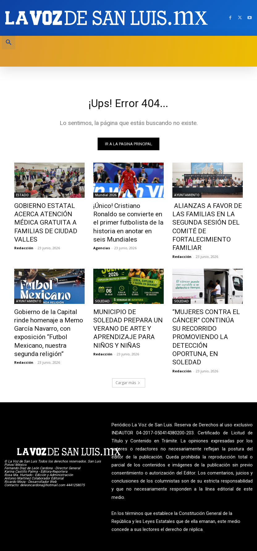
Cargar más (128, 335)
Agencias (101, 234)
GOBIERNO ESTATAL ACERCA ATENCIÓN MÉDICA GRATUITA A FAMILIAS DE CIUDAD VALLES (49, 216)
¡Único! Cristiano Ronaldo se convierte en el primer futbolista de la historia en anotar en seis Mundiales (125, 216)
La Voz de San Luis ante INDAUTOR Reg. (217, 530)
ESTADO (22, 196)
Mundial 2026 (105, 196)
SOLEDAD (102, 279)
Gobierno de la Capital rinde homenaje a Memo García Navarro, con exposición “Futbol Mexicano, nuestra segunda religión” (46, 303)
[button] (8, 42)
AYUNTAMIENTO (187, 196)
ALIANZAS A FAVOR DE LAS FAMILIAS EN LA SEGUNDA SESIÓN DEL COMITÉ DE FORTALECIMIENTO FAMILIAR (206, 216)
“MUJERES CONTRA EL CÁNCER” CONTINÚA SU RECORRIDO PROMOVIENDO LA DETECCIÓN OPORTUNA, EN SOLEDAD (205, 303)
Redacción (23, 234)
